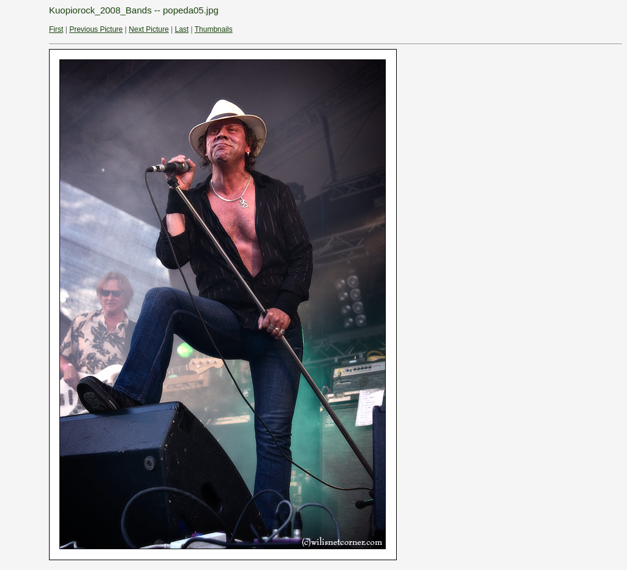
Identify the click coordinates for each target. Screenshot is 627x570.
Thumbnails (214, 29)
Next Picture (148, 29)
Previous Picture (95, 29)
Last (182, 29)
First (56, 29)
